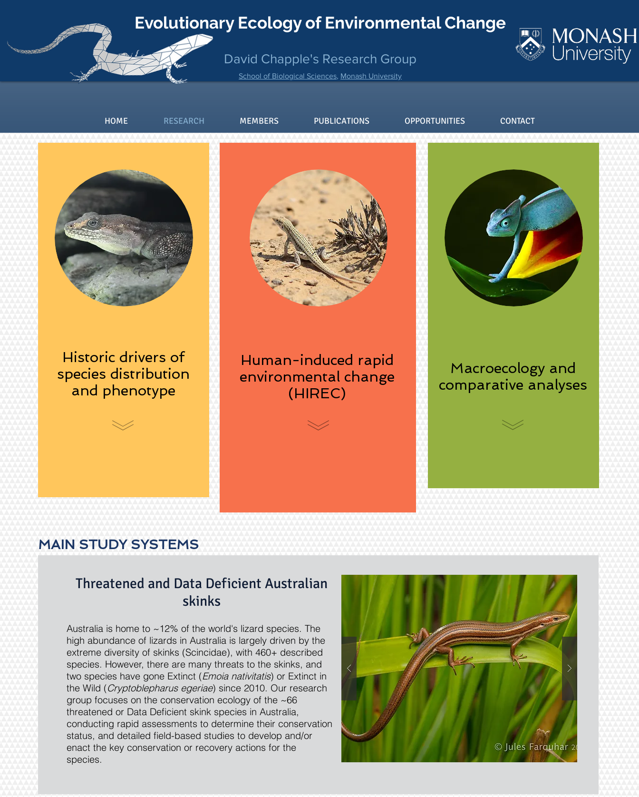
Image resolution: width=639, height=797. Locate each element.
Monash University (371, 76)
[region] (123, 320)
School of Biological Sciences (288, 76)
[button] (459, 668)
